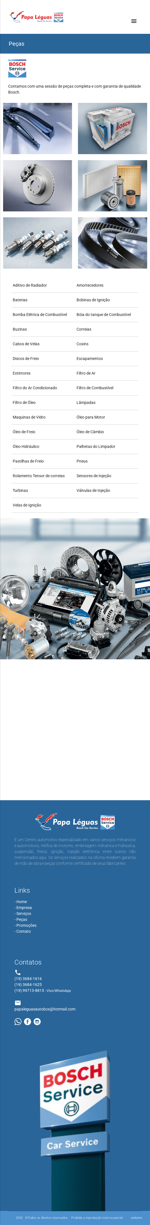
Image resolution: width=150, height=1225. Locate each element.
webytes (136, 1218)
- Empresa (23, 907)
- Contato (22, 931)
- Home (20, 901)
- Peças (20, 919)
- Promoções (25, 925)
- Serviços (22, 913)
